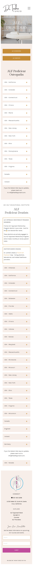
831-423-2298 (17, 498)
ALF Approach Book (16, 513)
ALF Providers (16, 519)
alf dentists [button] (16, 58)
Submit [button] (17, 550)
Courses (16, 517)
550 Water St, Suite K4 (15, 501)
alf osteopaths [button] (16, 51)
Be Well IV (16, 515)
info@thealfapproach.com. (17, 192)
